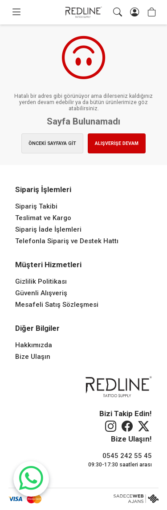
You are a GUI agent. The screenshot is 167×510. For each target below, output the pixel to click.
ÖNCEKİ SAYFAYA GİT (52, 143)
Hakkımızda (33, 345)
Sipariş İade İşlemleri (48, 229)
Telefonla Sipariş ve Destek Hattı (66, 241)
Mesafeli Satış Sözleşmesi (56, 305)
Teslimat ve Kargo (43, 218)
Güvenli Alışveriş (41, 293)
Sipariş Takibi (36, 206)
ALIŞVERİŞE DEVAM (116, 143)
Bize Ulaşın (32, 357)
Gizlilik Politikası (41, 281)
